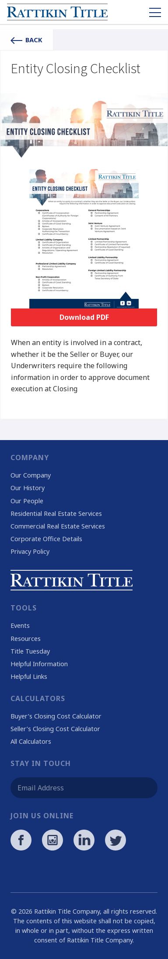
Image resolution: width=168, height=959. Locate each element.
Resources (25, 638)
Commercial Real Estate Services (57, 526)
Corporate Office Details (46, 539)
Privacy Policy (29, 551)
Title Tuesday (30, 651)
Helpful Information (39, 664)
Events (20, 625)
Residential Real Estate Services (56, 513)
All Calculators (30, 741)
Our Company (30, 475)
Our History (27, 488)
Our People (26, 501)
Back (26, 39)
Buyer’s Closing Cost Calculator (56, 716)
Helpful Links (28, 676)
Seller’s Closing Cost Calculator (55, 729)
